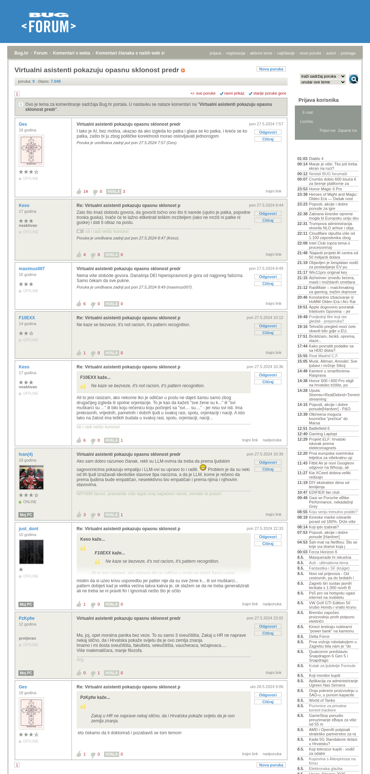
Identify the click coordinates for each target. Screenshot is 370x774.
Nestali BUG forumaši (328, 174)
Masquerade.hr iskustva (330, 557)
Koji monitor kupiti (324, 675)
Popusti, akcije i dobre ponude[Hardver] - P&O (329, 406)
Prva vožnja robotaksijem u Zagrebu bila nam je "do (333, 644)
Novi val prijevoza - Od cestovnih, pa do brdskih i (331, 575)
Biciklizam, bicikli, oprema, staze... (332, 338)
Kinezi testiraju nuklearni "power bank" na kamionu (331, 628)
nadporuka (272, 440)
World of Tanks (322, 700)
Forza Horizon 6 (323, 552)
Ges (23, 124)
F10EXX (27, 317)
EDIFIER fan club (324, 492)
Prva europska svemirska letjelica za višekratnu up (331, 455)
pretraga (348, 53)
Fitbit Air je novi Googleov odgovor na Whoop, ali (331, 465)
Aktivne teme (314, 149)
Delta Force (319, 636)
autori (331, 53)
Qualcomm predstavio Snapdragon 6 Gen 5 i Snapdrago (328, 655)
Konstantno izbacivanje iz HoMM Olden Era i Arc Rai (332, 299)
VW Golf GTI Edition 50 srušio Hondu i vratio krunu (332, 605)
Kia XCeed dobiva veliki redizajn (330, 475)
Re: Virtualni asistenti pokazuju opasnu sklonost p (128, 205)
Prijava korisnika (318, 100)
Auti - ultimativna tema (328, 563)
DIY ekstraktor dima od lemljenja (329, 484)
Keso (25, 205)
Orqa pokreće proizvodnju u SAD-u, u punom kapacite (333, 692)
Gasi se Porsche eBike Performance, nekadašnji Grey (331, 502)
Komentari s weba (71, 53)
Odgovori (268, 132)
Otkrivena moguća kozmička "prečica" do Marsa (328, 418)
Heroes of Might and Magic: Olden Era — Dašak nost (333, 196)
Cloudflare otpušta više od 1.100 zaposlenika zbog (332, 235)
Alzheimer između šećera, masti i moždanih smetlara (332, 280)
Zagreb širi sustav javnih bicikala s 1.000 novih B (330, 585)
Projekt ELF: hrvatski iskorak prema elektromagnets (327, 443)
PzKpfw (27, 618)
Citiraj (268, 139)
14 (85, 191)
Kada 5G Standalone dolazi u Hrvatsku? (333, 741)
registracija (235, 53)
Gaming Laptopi (323, 434)
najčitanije (286, 53)
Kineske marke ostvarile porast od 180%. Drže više (332, 519)
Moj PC (26, 515)
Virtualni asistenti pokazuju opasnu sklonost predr (129, 124)
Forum (40, 53)
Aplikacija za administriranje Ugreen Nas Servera (333, 683)
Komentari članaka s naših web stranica (137, 53)
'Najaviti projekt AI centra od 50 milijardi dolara (333, 255)
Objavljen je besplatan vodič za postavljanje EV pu (333, 264)
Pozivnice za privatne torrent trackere (328, 708)
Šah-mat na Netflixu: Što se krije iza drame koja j (333, 544)
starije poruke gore (269, 93)
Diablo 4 (316, 158)
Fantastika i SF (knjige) (329, 568)
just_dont (29, 528)
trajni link (273, 191)
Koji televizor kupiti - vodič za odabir (332, 751)
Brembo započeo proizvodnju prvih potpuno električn (331, 616)
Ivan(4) (26, 454)
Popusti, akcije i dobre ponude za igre (328, 206)
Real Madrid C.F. (324, 356)
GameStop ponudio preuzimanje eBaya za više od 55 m (332, 719)
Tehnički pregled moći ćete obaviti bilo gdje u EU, (332, 328)
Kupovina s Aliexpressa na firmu (332, 761)
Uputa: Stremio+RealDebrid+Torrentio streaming (334, 394)
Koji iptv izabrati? (324, 527)
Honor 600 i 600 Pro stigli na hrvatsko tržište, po (331, 383)
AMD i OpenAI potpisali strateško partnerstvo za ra (332, 731)
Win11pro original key (328, 272)
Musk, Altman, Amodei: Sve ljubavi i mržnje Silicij (333, 363)
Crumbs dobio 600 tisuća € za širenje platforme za (332, 181)
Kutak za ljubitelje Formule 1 (332, 667)
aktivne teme (261, 53)
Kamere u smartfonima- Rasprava (329, 373)
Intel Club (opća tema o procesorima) (329, 245)
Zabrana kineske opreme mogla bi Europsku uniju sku (334, 216)
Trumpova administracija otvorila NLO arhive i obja (331, 225)
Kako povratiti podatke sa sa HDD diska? (331, 348)
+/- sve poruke (203, 93)
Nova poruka (271, 69)
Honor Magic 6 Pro (325, 189)
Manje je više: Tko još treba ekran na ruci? (333, 166)
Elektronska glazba (326, 768)
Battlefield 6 (319, 428)
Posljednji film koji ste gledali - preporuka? (328, 319)
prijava (215, 53)
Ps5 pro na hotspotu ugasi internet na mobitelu (332, 595)
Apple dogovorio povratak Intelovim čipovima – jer (331, 309)
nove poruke (311, 53)
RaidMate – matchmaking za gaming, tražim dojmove (332, 289)
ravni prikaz (234, 93)
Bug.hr (21, 53)
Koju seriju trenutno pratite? (333, 512)
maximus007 (32, 268)
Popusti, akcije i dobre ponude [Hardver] (328, 534)
